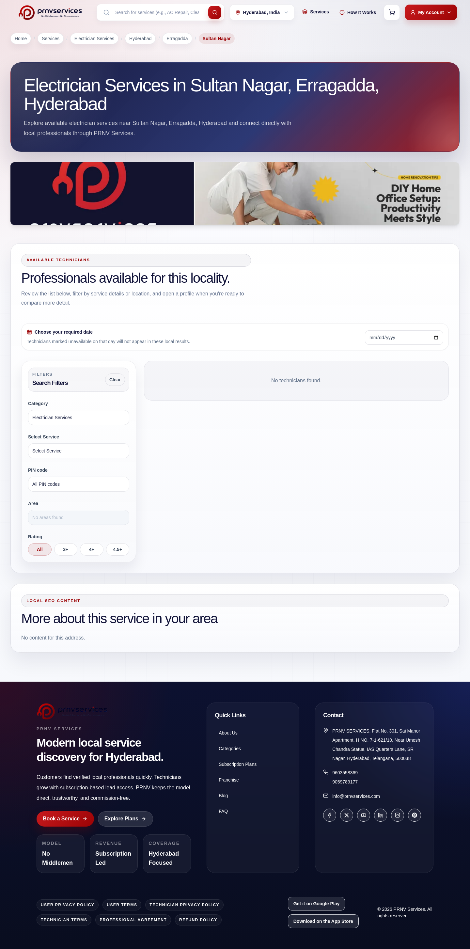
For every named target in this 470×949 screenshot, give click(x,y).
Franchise (229, 780)
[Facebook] (329, 815)
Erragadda (177, 38)
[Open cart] (392, 13)
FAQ (223, 811)
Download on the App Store (323, 921)
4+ (91, 549)
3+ (65, 549)
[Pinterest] (414, 815)
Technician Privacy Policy (184, 905)
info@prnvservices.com (356, 796)
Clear (115, 379)
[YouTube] (363, 815)
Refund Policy (198, 920)
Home (21, 38)
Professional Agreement (133, 920)
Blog (223, 795)
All (40, 549)
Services (50, 38)
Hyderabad (140, 38)
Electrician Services (94, 38)
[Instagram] (397, 815)
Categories (230, 748)
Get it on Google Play (316, 903)
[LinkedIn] (380, 815)
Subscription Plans (238, 764)
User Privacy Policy (67, 905)
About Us (228, 732)
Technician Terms (64, 920)
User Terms (122, 905)
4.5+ (117, 549)
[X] (346, 815)
